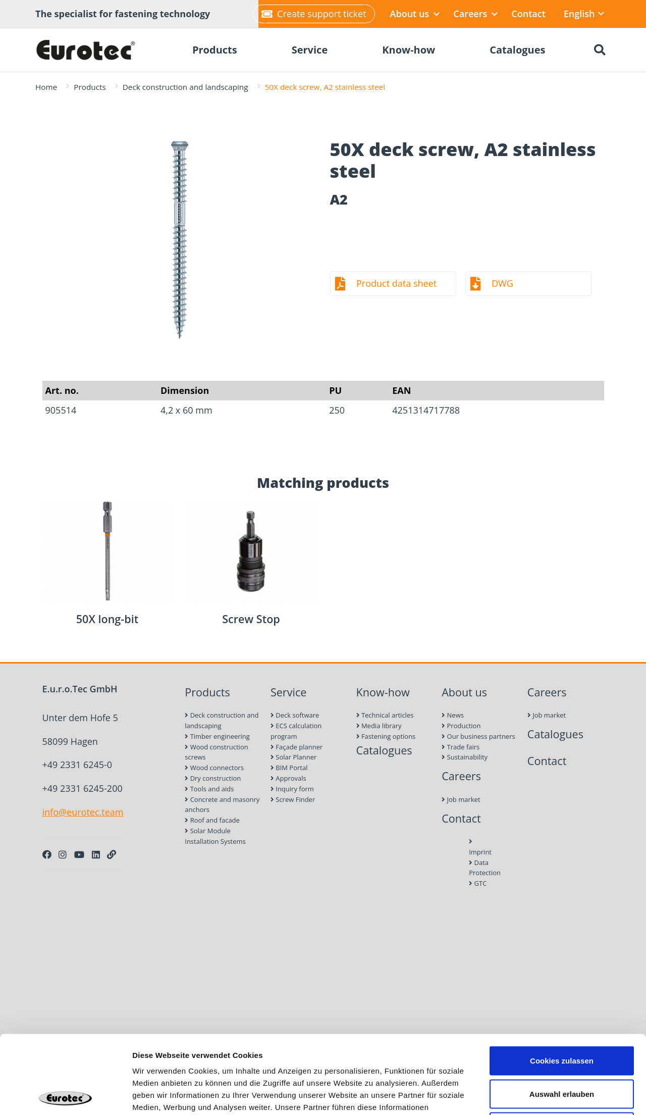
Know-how (383, 692)
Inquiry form (292, 788)
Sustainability (465, 757)
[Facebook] (46, 854)
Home (46, 87)
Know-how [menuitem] (408, 50)
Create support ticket (313, 14)
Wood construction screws (216, 752)
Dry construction (213, 778)
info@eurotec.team (83, 812)
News (453, 715)
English (584, 14)
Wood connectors (214, 767)
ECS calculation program (296, 731)
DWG (502, 283)
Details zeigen (536, 1095)
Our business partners (478, 736)
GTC (478, 883)
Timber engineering (217, 736)
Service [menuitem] (310, 50)
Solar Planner (293, 757)
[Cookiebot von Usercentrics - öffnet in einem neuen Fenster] (65, 1095)
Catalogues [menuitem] (517, 50)
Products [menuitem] (214, 50)
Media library (379, 725)
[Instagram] (63, 854)
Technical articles (385, 715)
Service (289, 692)
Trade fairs (460, 746)
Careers (475, 14)
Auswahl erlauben (561, 1015)
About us (415, 14)
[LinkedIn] (96, 854)
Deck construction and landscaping (185, 87)
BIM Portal (289, 767)
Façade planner (296, 746)
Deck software (295, 715)
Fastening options (386, 736)
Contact (528, 14)
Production (461, 725)
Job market (461, 799)
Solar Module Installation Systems (215, 836)
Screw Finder (293, 799)
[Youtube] (79, 854)
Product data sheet (396, 283)
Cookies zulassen (562, 982)
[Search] (599, 50)
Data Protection (480, 868)
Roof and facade (212, 820)
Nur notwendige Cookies (561, 1048)
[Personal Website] (111, 854)
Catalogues (384, 750)
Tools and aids (209, 788)
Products (89, 87)
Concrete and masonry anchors (222, 805)
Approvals (288, 778)
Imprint (480, 847)
